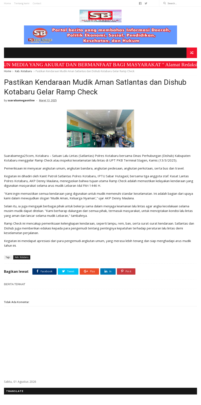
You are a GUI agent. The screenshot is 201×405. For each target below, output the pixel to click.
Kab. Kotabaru (23, 71)
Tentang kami (21, 3)
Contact (37, 3)
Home (7, 3)
